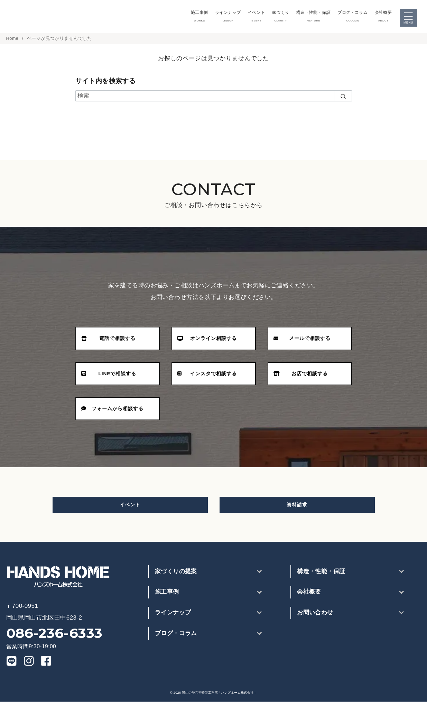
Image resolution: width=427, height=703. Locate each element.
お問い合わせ (315, 614)
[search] (343, 97)
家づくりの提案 (176, 572)
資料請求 (297, 506)
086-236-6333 (54, 634)
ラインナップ (223, 17)
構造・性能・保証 (311, 17)
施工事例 (194, 17)
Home (13, 39)
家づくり (278, 17)
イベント (252, 17)
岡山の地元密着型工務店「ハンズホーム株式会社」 (219, 694)
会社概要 (383, 17)
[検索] (213, 97)
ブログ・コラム (352, 17)
